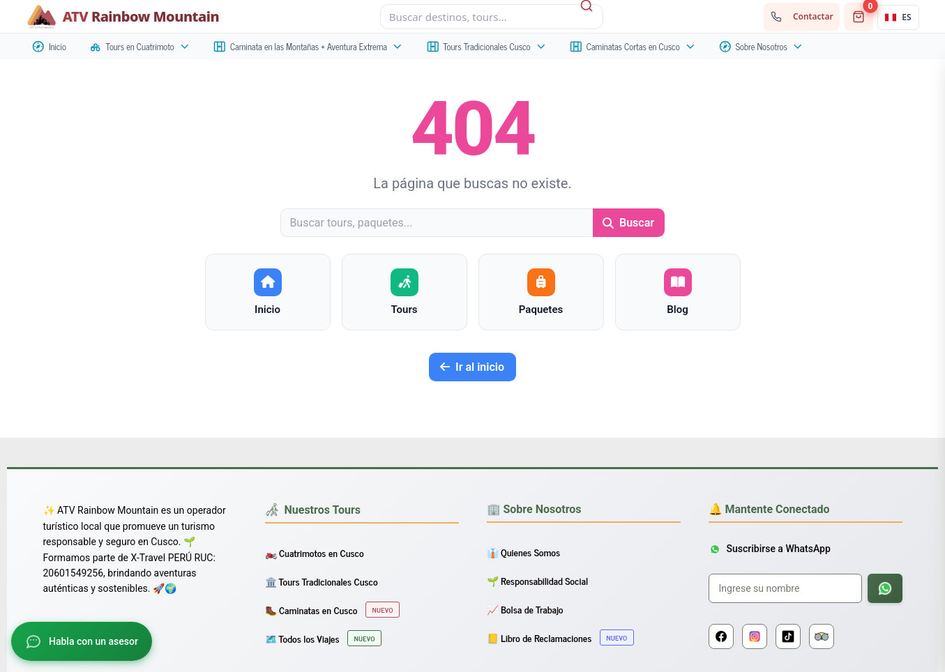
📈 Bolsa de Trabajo (525, 609)
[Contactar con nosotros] (802, 17)
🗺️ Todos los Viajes (323, 638)
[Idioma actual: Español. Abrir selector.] (897, 17)
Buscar (628, 222)
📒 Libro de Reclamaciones (560, 637)
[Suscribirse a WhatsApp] (885, 588)
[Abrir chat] (81, 641)
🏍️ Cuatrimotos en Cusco (314, 552)
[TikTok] (788, 636)
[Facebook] (721, 636)
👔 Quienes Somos (524, 552)
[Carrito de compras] (858, 17)
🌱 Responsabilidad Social (537, 580)
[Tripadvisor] (821, 636)
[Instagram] (754, 636)
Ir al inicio (472, 367)
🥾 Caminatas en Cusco (332, 610)
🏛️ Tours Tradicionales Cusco (321, 581)
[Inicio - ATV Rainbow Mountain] (123, 16)
